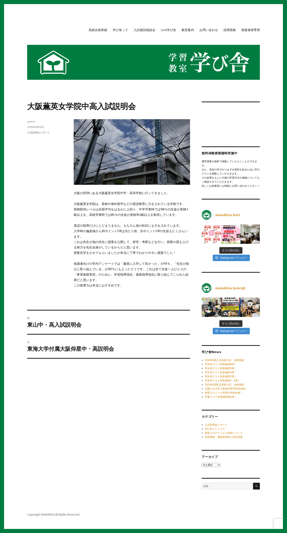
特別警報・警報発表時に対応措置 (224, 437)
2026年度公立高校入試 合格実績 (224, 360)
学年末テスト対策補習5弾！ (220, 368)
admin (31, 121)
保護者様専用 (250, 30)
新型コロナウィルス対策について (224, 433)
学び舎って (120, 30)
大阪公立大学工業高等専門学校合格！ (226, 388)
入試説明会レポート (38, 132)
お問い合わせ (208, 30)
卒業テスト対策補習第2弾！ (221, 396)
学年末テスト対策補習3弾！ (221, 376)
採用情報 (229, 30)
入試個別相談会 (144, 30)
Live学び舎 (168, 30)
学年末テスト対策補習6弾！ (221, 364)
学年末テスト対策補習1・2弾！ (222, 380)
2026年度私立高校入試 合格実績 (224, 384)
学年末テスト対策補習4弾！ (221, 372)
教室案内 (188, 30)
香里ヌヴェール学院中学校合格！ (224, 392)
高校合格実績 (98, 30)
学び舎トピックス (215, 429)
